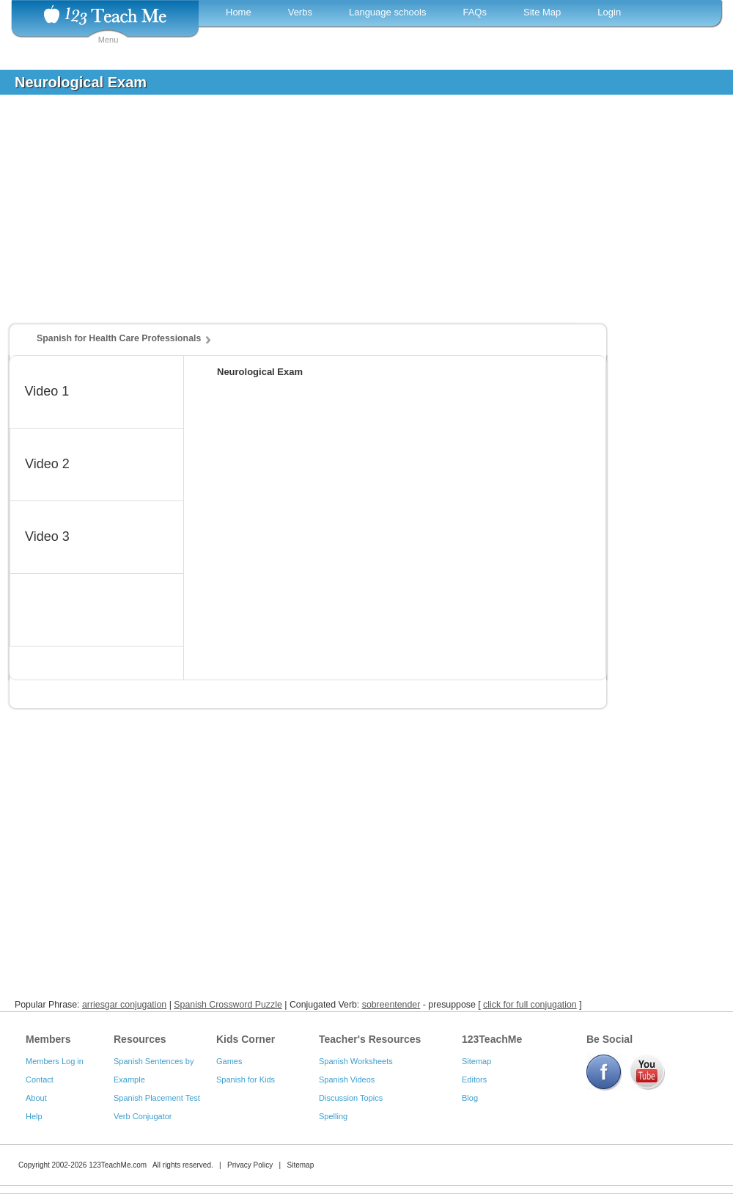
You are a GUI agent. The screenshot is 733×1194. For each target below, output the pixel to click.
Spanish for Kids (245, 1079)
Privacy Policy (250, 1165)
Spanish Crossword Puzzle (228, 1005)
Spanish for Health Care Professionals (119, 338)
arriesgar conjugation (124, 1005)
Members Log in (55, 1061)
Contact (40, 1079)
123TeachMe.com (118, 1165)
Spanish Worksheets (356, 1061)
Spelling (333, 1116)
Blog (470, 1097)
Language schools (388, 12)
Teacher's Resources (370, 1039)
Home (238, 12)
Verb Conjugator (143, 1116)
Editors (474, 1079)
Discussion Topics (351, 1097)
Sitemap (476, 1061)
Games (229, 1061)
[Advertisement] (355, 215)
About (36, 1097)
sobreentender (391, 1005)
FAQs (475, 12)
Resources (140, 1039)
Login (609, 12)
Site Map (542, 12)
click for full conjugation (530, 1005)
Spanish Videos (347, 1079)
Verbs (300, 12)
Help (34, 1116)
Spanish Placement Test (157, 1097)
